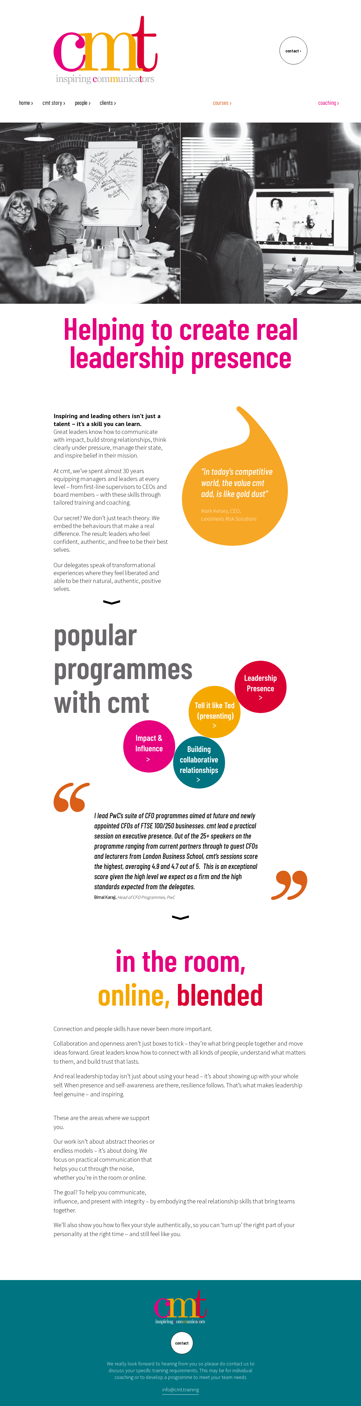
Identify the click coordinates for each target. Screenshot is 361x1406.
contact (293, 50)
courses (222, 102)
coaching (328, 102)
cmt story (54, 102)
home (26, 102)
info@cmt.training (180, 1389)
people (83, 102)
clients (108, 102)
